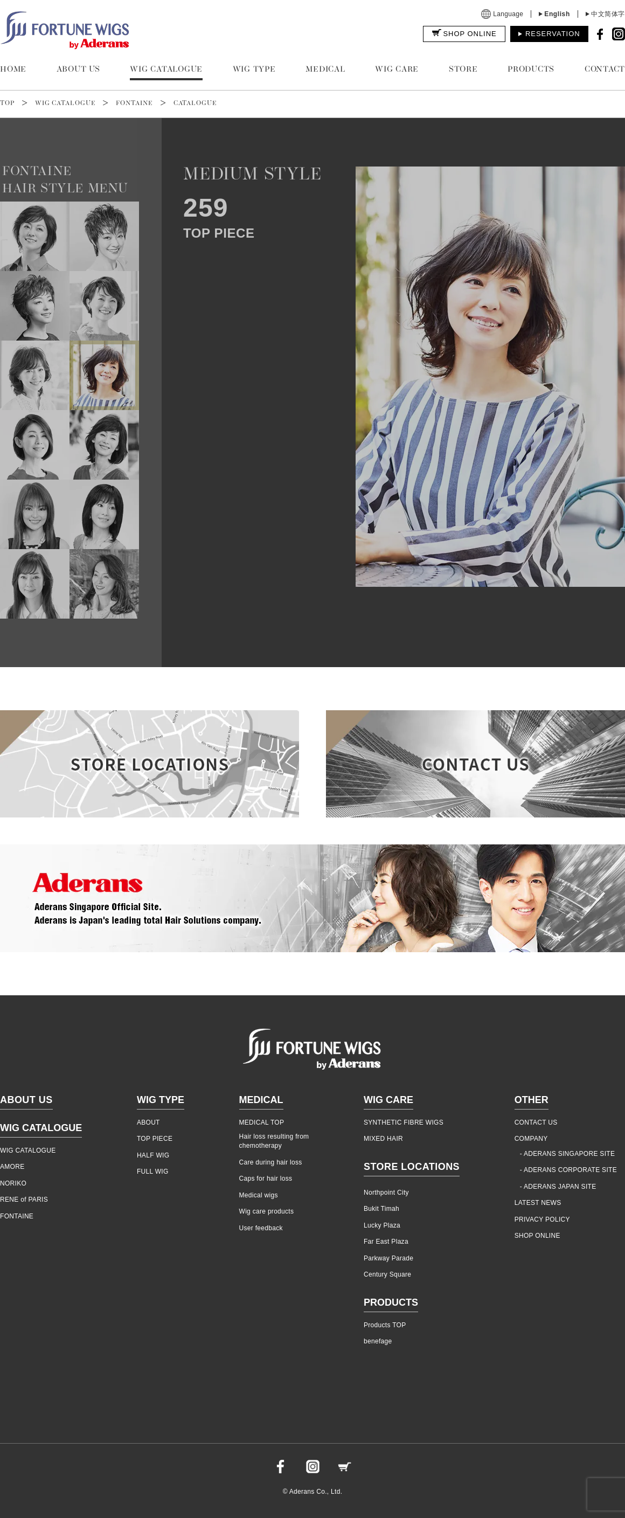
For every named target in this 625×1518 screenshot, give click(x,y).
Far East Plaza (386, 1241)
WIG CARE (397, 70)
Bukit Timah (381, 1208)
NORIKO (13, 1183)
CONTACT (605, 70)
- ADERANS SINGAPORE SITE (567, 1153)
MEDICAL (325, 70)
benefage (378, 1341)
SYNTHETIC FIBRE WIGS (403, 1122)
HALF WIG (153, 1155)
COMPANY (531, 1138)
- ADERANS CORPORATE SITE (568, 1170)
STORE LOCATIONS (412, 1166)
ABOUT (148, 1122)
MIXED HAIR (383, 1138)
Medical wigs (258, 1195)
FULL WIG (153, 1171)
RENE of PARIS (24, 1199)
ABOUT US (78, 70)
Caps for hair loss (266, 1178)
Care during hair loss (270, 1162)
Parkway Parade (388, 1258)
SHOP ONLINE (469, 34)
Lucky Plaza (382, 1225)
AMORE (12, 1166)
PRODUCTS (531, 70)
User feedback (261, 1228)
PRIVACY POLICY (542, 1219)
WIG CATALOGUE (166, 70)
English (557, 14)
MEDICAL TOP (261, 1122)
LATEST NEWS (538, 1203)
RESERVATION (552, 34)
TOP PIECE (154, 1138)
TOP (7, 103)
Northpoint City (386, 1192)
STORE (463, 70)
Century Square (387, 1274)
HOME (13, 70)
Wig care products (266, 1211)
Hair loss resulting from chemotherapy (274, 1141)
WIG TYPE (254, 70)
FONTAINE (134, 103)
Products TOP (385, 1325)
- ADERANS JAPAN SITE (558, 1186)
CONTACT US (536, 1122)
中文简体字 (608, 14)
